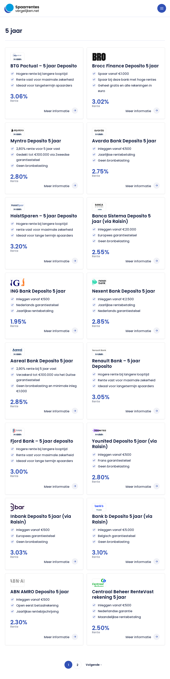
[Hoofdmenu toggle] (161, 8)
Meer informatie (56, 111)
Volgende (94, 665)
